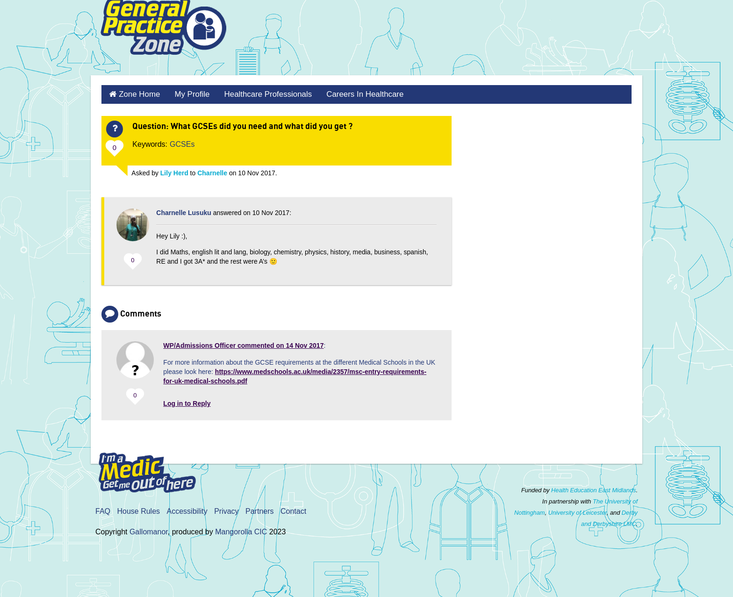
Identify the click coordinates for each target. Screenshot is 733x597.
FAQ (102, 510)
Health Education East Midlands (593, 488)
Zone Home (137, 94)
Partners (259, 510)
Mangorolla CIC (241, 530)
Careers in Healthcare (352, 94)
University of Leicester (577, 511)
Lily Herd (174, 171)
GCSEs (182, 143)
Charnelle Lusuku (183, 211)
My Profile (187, 94)
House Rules (138, 510)
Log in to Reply (186, 402)
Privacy (226, 510)
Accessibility (187, 510)
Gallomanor (148, 530)
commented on (243, 344)
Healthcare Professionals (260, 94)
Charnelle (212, 171)
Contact (293, 510)
